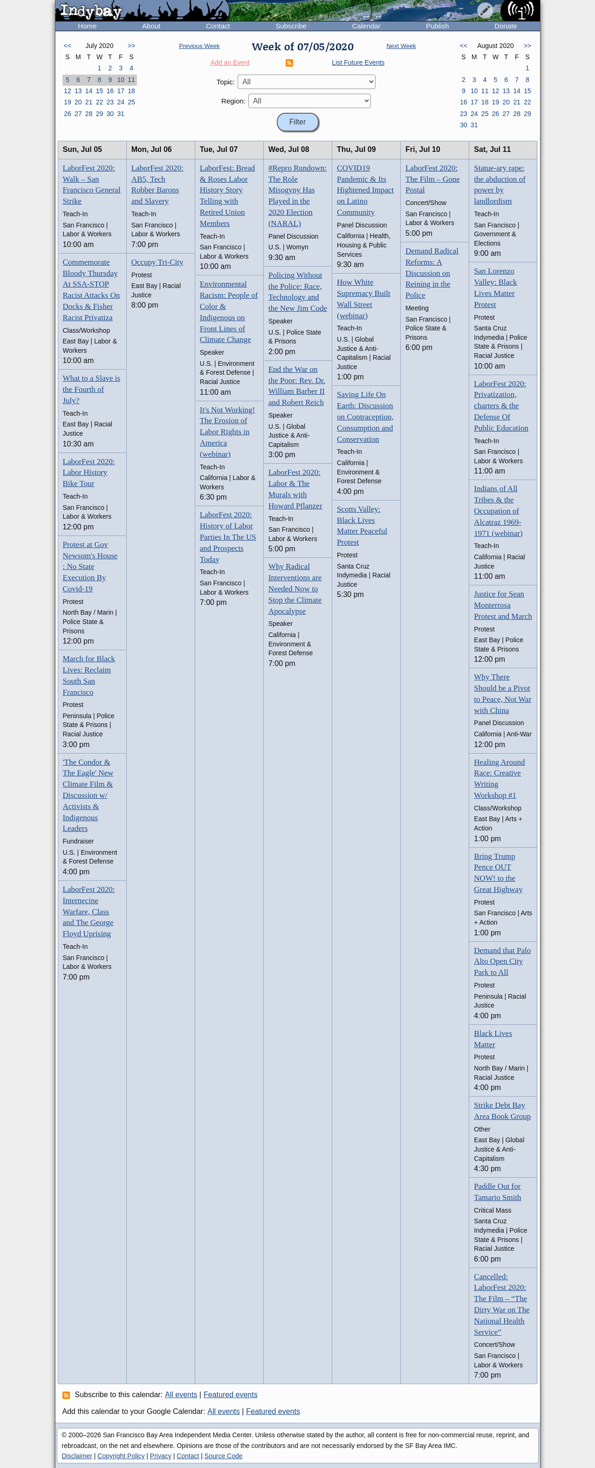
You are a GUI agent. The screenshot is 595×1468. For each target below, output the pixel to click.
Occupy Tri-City (157, 262)
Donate (505, 26)
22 (99, 102)
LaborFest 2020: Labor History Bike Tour (89, 472)
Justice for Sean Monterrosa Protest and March (503, 605)
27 (78, 113)
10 (120, 79)
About (151, 26)
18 (131, 91)
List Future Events (358, 62)
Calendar (366, 26)
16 (110, 91)
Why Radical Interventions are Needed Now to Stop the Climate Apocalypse (295, 588)
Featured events (231, 1395)
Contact (218, 26)
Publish (437, 26)
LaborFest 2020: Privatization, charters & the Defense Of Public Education (501, 405)
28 (89, 113)
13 (78, 91)
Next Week (401, 45)
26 (67, 113)
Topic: (226, 82)
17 (120, 91)
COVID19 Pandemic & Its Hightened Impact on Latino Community (365, 190)
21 (89, 102)
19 (67, 102)
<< (67, 45)
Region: (233, 101)
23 (110, 102)
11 (131, 79)
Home (87, 26)
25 (131, 102)
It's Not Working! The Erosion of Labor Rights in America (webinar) (227, 432)
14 (89, 91)
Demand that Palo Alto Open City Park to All (502, 961)
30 (110, 113)
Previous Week (199, 45)
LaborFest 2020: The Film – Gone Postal (432, 179)
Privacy (160, 1456)
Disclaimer (77, 1456)
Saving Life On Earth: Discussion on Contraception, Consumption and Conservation (365, 416)
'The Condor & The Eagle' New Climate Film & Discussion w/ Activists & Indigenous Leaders (88, 795)
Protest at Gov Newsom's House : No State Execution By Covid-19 (90, 566)
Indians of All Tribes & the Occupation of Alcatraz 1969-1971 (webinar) (498, 510)
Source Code (224, 1456)
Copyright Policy (120, 1456)
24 (120, 102)
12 (67, 91)
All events (181, 1395)
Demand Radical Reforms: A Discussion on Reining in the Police (431, 273)
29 (99, 113)
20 (78, 102)
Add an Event (230, 62)
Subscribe (291, 26)
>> (131, 45)
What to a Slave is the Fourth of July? (92, 389)
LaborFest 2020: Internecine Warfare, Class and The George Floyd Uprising (89, 911)
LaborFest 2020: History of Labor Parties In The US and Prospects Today (228, 536)
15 (99, 91)
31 (120, 113)
